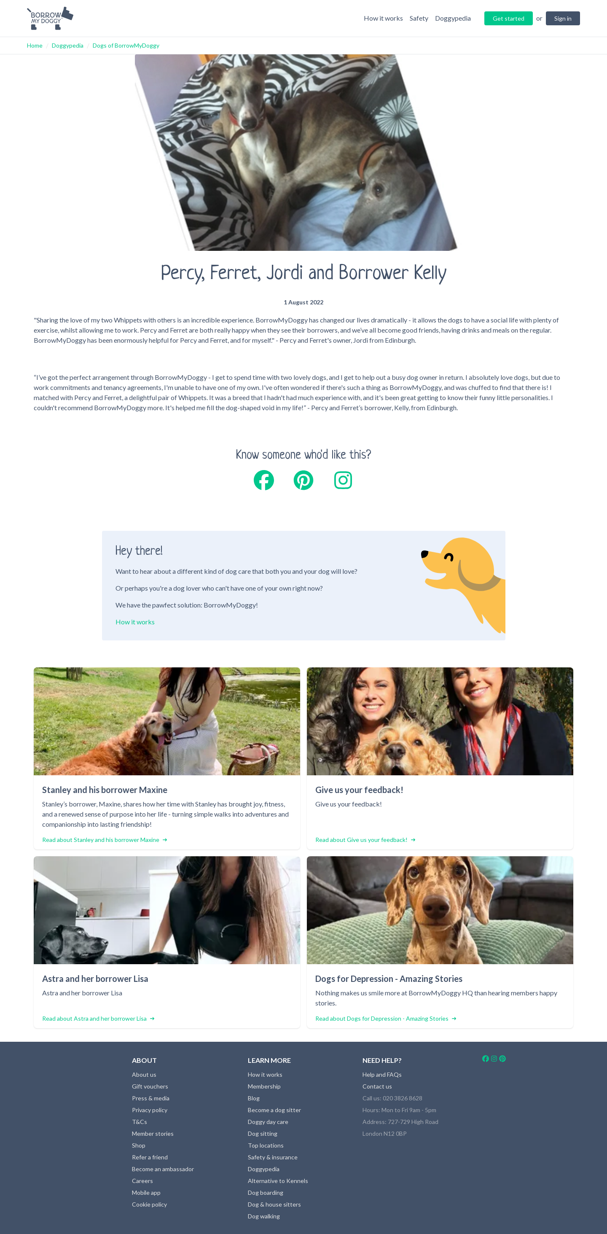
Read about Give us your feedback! (365, 839)
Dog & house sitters (274, 1204)
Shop (138, 1145)
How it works (135, 622)
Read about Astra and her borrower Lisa (98, 1018)
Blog (254, 1098)
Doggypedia (67, 45)
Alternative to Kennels (278, 1180)
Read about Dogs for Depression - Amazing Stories (385, 1018)
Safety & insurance (273, 1157)
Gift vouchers (150, 1086)
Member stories (153, 1133)
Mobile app (146, 1192)
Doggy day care (268, 1121)
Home (35, 45)
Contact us (377, 1086)
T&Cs (139, 1121)
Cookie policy (149, 1204)
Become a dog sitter (274, 1109)
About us (144, 1074)
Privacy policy (149, 1109)
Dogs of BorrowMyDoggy (126, 45)
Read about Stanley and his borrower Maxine (104, 839)
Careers (142, 1180)
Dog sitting (262, 1133)
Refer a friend (150, 1157)
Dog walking (264, 1216)
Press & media (150, 1098)
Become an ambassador (163, 1168)
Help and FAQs (382, 1074)
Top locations (266, 1145)
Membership (264, 1086)
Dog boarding (265, 1192)
